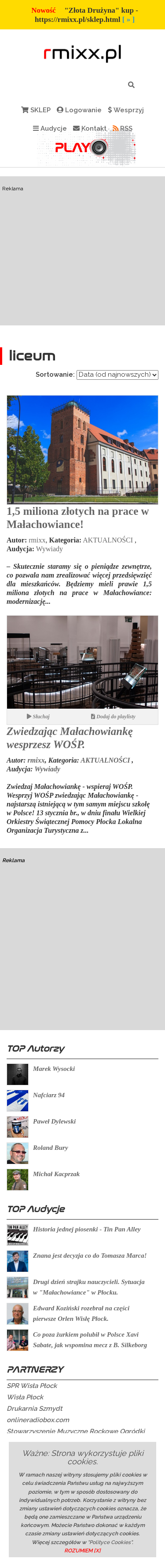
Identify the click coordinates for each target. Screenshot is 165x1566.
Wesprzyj (126, 110)
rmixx (37, 540)
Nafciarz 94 (49, 1095)
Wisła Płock (25, 1397)
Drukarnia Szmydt (34, 1409)
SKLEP (36, 110)
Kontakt (89, 128)
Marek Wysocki (54, 1068)
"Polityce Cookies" (110, 1542)
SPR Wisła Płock (32, 1386)
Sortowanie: (55, 374)
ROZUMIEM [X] (82, 1551)
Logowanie (79, 110)
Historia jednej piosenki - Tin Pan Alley (87, 1229)
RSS (122, 128)
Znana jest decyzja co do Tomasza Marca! (90, 1255)
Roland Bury (50, 1147)
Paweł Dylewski (54, 1121)
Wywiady (49, 549)
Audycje (50, 128)
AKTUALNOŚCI (108, 540)
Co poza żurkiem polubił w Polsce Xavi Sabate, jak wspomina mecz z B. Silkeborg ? (90, 1345)
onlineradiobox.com (38, 1420)
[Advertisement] (82, 267)
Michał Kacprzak (56, 1173)
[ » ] (128, 19)
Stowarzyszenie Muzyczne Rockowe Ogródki (76, 1431)
